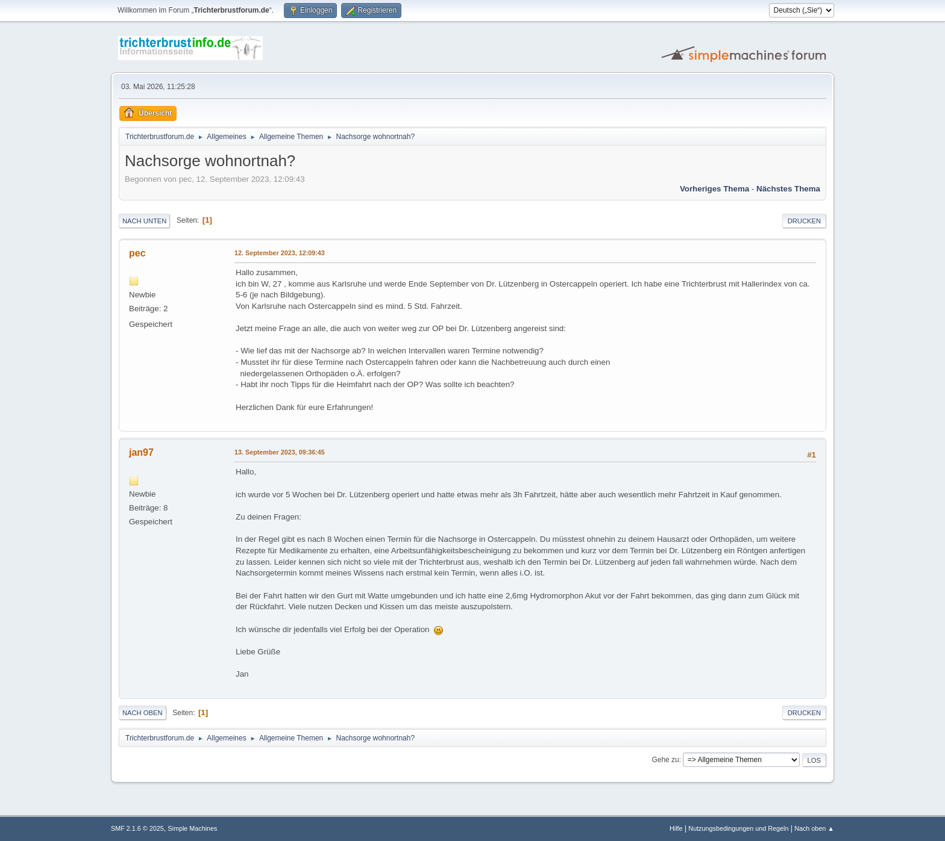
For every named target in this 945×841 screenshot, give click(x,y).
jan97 (141, 452)
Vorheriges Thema (714, 188)
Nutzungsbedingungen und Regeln (738, 828)
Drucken (804, 221)
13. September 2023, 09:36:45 (279, 452)
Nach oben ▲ (814, 828)
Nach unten (144, 221)
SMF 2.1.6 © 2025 (137, 828)
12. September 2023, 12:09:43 (279, 252)
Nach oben (142, 712)
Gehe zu (665, 760)
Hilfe (676, 828)
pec (137, 253)
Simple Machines (192, 828)
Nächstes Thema (788, 188)
